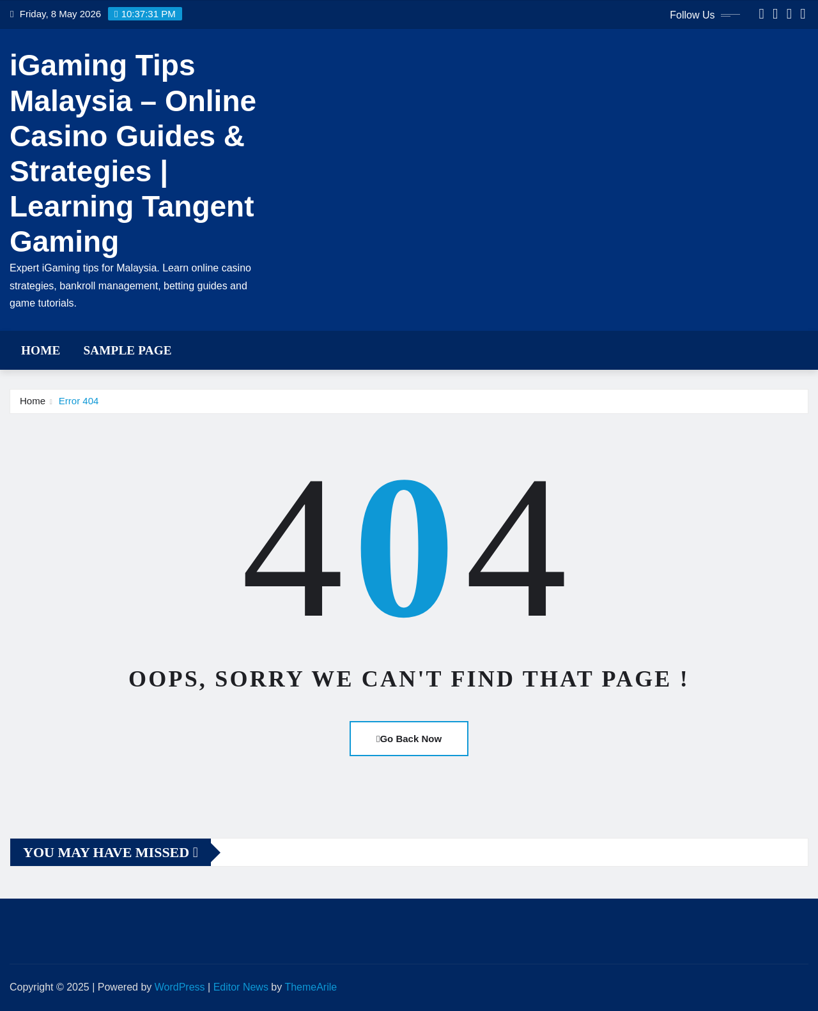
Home (40, 350)
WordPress (180, 987)
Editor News (240, 987)
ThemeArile (310, 987)
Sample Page (127, 350)
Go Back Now (409, 738)
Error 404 (79, 400)
